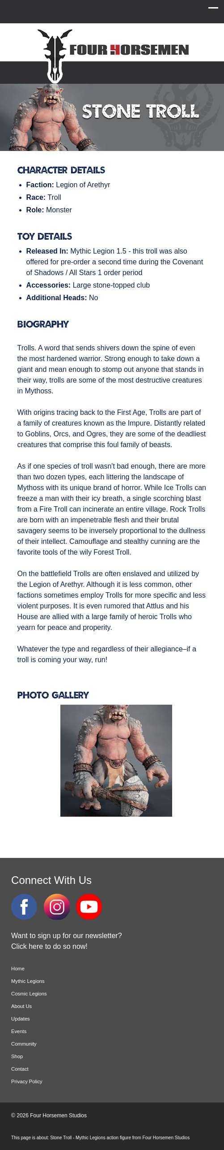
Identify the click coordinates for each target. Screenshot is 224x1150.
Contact (20, 1069)
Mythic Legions (28, 981)
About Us (21, 1006)
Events (18, 1031)
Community (24, 1044)
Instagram (57, 907)
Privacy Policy (26, 1081)
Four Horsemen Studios (112, 55)
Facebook (24, 907)
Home (18, 968)
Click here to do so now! (49, 946)
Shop (17, 1056)
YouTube (89, 907)
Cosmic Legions (29, 993)
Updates (20, 1018)
